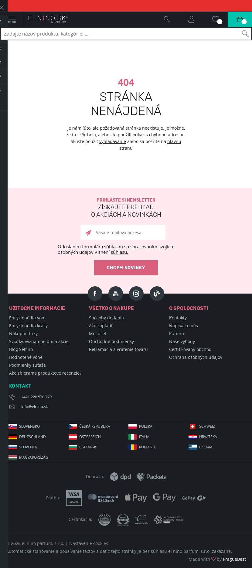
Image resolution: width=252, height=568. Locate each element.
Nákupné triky (23, 333)
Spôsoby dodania (106, 318)
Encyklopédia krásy (28, 325)
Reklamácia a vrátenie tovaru (118, 349)
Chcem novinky (126, 267)
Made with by (217, 559)
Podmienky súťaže (27, 365)
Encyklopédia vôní (27, 318)
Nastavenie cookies (88, 543)
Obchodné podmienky (111, 341)
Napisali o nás (183, 325)
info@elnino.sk (34, 406)
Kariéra (176, 333)
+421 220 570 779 (36, 397)
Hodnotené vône (26, 357)
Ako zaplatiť (101, 325)
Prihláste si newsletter (126, 208)
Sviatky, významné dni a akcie (39, 341)
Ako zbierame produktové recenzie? (45, 373)
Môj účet (98, 333)
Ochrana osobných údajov (195, 357)
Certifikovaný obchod (190, 349)
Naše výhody (182, 341)
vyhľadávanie (112, 141)
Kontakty (178, 318)
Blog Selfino (21, 349)
